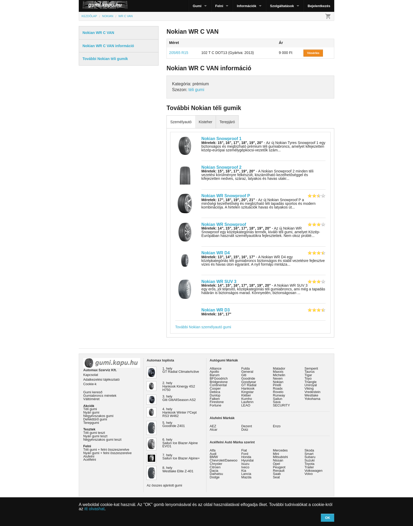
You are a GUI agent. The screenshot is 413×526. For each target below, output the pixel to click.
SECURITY (281, 405)
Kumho (246, 399)
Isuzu (245, 464)
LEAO (245, 405)
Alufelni (88, 456)
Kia (243, 471)
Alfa (212, 450)
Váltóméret (91, 399)
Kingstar (247, 392)
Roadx (278, 388)
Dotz (244, 429)
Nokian (278, 382)
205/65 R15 (178, 53)
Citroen (215, 467)
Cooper (215, 388)
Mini (276, 454)
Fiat (244, 450)
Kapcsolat (90, 375)
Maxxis (278, 372)
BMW (214, 457)
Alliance (216, 368)
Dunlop (215, 395)
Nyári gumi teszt (95, 436)
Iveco (245, 467)
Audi (213, 454)
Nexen (278, 378)
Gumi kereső (92, 392)
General (247, 372)
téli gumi (196, 89)
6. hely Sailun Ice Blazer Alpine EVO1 (180, 443)
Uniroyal (310, 385)
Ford (244, 454)
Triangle (310, 382)
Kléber (246, 395)
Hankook (248, 388)
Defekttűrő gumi (95, 419)
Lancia (246, 474)
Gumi (197, 6)
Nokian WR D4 (215, 253)
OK (327, 518)
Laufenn (247, 402)
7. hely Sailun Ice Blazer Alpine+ (181, 456)
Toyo (308, 378)
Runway (279, 395)
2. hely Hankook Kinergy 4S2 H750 (179, 386)
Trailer (309, 467)
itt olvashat (94, 509)
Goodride (248, 378)
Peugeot (279, 467)
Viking (309, 388)
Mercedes (280, 450)
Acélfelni (89, 460)
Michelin (279, 375)
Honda (246, 457)
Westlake (311, 395)
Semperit (311, 368)
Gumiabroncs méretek (99, 396)
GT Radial (248, 385)
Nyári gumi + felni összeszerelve (107, 453)
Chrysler (216, 464)
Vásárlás (313, 52)
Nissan (278, 460)
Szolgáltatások (282, 6)
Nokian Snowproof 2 (221, 167)
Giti (243, 375)
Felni (219, 6)
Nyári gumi (91, 412)
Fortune (215, 405)
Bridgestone (219, 382)
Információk (246, 6)
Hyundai (247, 460)
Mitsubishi (280, 457)
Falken (215, 399)
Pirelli (277, 385)
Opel (276, 464)
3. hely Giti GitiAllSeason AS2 (179, 398)
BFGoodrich (219, 378)
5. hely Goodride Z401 (174, 424)
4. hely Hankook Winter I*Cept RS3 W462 (180, 412)
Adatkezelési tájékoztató (101, 379)
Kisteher (205, 122)
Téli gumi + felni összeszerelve (106, 449)
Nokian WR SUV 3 (219, 281)
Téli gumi (90, 409)
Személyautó (180, 122)
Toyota (309, 464)
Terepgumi (91, 423)
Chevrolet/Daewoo (223, 460)
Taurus (309, 372)
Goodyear (248, 382)
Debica (215, 392)
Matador (279, 368)
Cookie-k (90, 384)
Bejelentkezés (319, 6)
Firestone (217, 402)
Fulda (245, 368)
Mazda (246, 477)
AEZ (213, 426)
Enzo (277, 426)
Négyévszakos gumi (98, 416)
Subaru (309, 457)
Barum (215, 375)
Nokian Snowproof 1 (221, 138)
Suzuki (309, 460)
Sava (277, 402)
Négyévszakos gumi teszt (102, 439)
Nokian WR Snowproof (223, 224)
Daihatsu (216, 474)
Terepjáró (227, 122)
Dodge (215, 477)
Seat (276, 477)
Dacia (214, 471)
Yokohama (312, 399)
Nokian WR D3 (215, 310)
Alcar (213, 429)
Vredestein (312, 392)
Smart (308, 454)
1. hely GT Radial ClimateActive (181, 370)
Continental (218, 385)
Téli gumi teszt (94, 433)
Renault (278, 471)
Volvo (308, 474)
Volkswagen (313, 471)
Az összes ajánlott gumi (164, 485)
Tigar (308, 375)
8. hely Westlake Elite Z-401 (178, 469)
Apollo (214, 372)
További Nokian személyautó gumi (203, 327)
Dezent (246, 426)
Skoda (309, 450)
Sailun (277, 399)
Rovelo (278, 392)
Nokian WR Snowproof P (225, 195)
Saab (277, 474)
